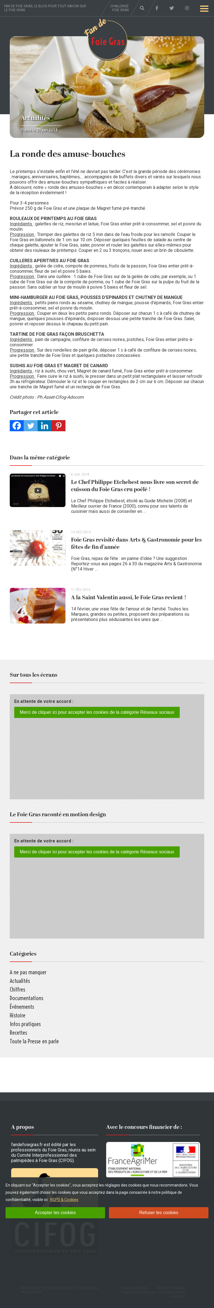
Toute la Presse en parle (34, 1041)
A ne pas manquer (28, 972)
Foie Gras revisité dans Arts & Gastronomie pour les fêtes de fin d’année (136, 543)
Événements (22, 1006)
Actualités (35, 118)
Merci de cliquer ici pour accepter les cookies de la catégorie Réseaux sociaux (97, 712)
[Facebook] (17, 425)
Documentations (26, 998)
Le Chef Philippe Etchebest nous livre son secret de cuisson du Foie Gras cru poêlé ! (135, 486)
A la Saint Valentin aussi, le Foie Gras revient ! (128, 597)
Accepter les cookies (55, 1212)
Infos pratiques (25, 1023)
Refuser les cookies (158, 1212)
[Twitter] (31, 425)
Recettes (18, 1032)
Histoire (17, 1015)
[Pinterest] (58, 425)
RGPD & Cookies (64, 1199)
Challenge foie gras (119, 8)
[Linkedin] (45, 425)
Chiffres (17, 989)
